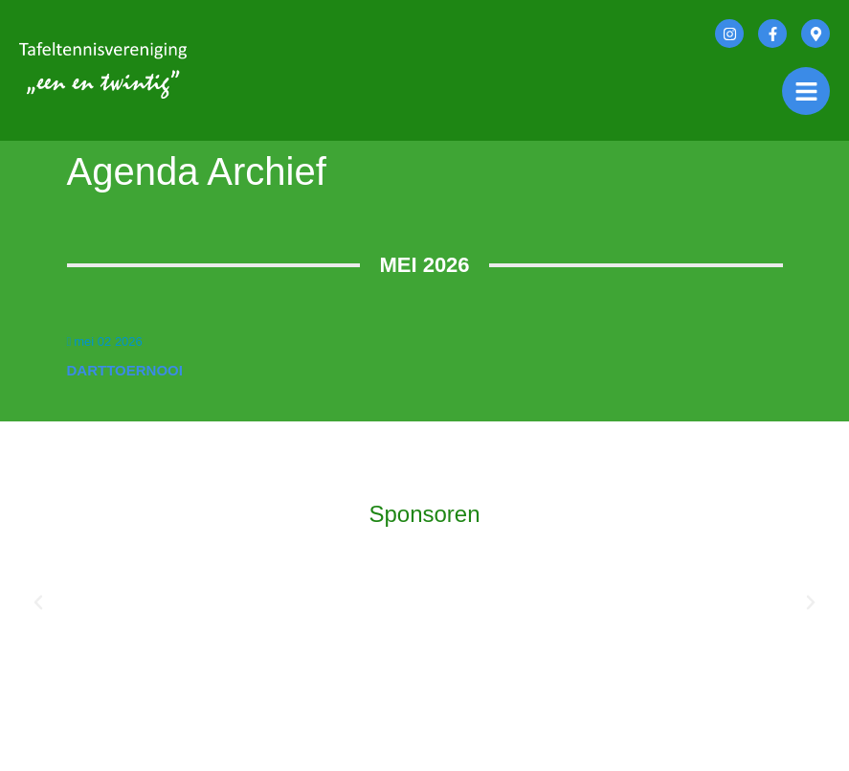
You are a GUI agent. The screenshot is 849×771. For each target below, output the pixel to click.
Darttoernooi (125, 370)
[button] (38, 602)
